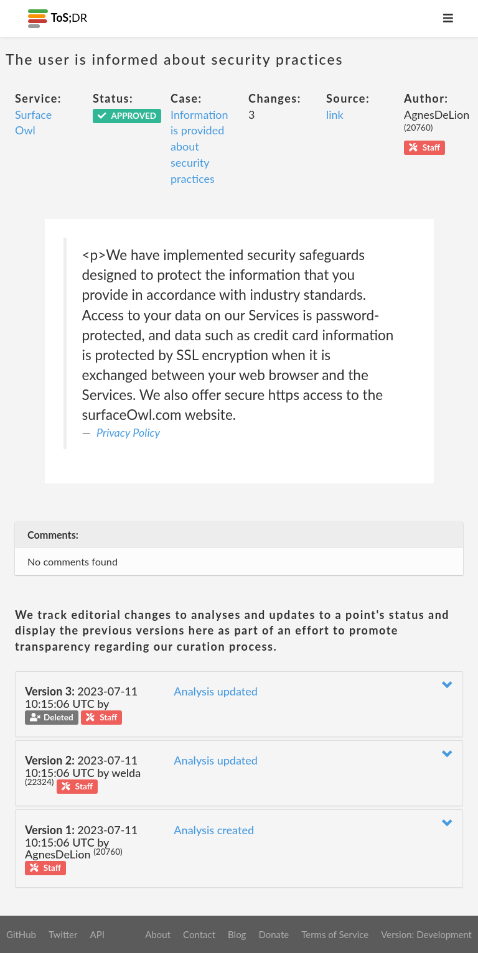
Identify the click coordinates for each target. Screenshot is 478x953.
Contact (199, 934)
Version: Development (426, 934)
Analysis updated (216, 691)
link (335, 114)
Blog (237, 934)
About (158, 934)
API (97, 934)
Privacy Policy (128, 432)
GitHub (21, 934)
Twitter (63, 934)
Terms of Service (334, 934)
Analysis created (214, 830)
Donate (273, 934)
